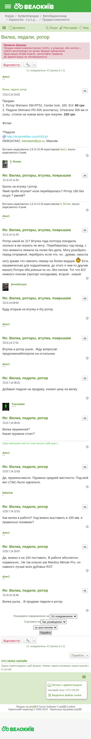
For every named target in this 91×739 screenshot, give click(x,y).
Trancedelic (18, 404)
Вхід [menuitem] (86, 27)
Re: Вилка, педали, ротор (25, 378)
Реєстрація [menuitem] (70, 27)
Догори (87, 155)
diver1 (5, 77)
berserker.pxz (19, 284)
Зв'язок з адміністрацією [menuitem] (67, 684)
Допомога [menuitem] (19, 27)
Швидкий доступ (4, 28)
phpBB (32, 706)
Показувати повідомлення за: (45, 616)
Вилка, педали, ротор (25, 37)
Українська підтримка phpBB (66, 709)
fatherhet (7, 493)
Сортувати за (45, 622)
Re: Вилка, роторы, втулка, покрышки (36, 175)
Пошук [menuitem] (54, 27)
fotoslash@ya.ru (33, 141)
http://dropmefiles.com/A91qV (27, 136)
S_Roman (15, 161)
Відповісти (11, 65)
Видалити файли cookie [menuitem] (67, 695)
